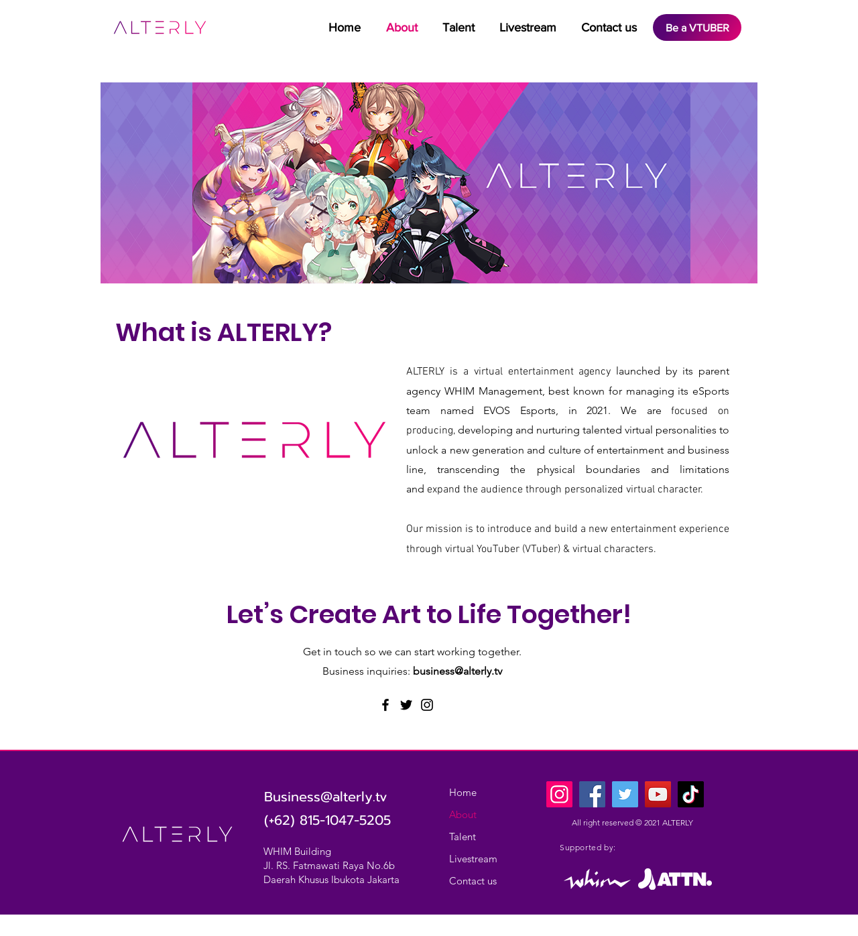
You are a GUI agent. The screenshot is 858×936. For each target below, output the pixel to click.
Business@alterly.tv (325, 797)
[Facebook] (385, 705)
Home (463, 792)
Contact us (473, 880)
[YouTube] (658, 794)
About (463, 814)
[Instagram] (427, 705)
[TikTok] (691, 794)
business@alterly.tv (457, 671)
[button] (458, 28)
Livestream (473, 858)
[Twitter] (406, 705)
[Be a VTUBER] (697, 27)
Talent (462, 836)
